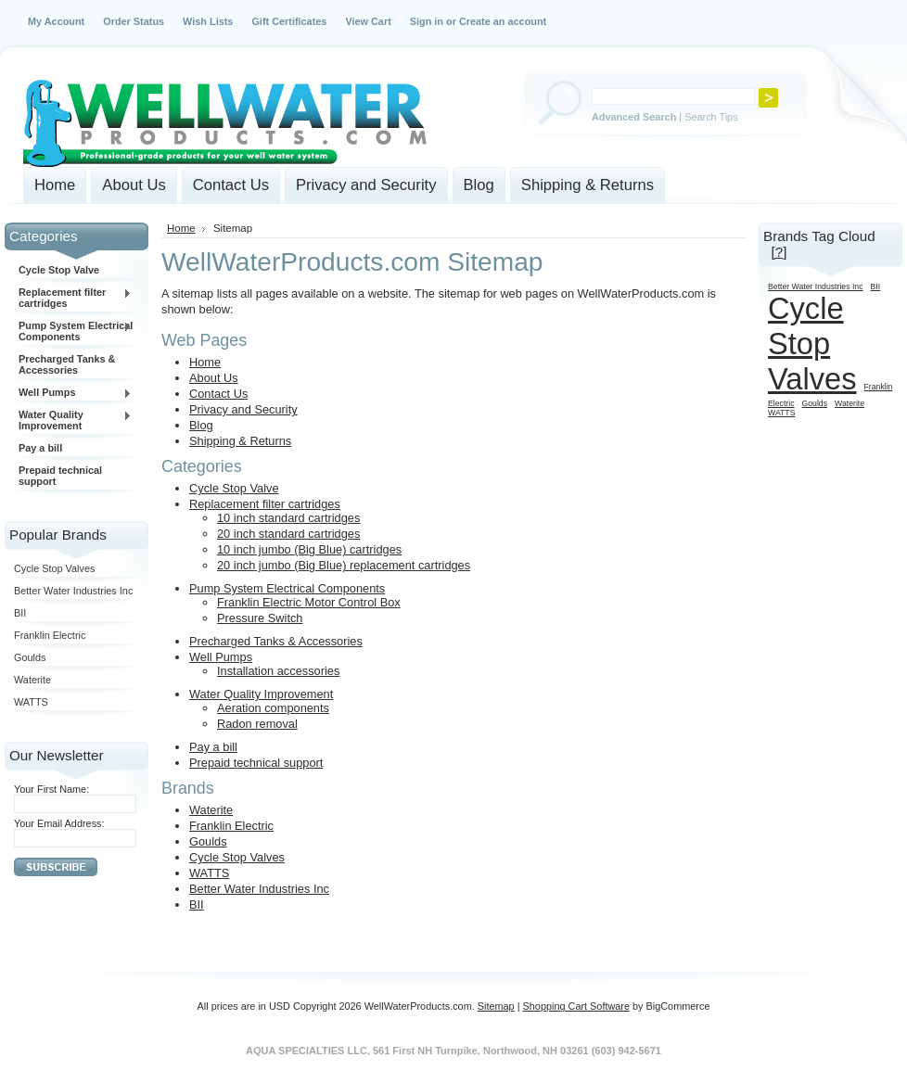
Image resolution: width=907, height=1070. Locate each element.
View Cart (367, 21)
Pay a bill (40, 447)
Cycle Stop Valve (59, 269)
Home (181, 228)
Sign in (426, 21)
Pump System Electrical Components (73, 331)
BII (20, 612)
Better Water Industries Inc (73, 590)
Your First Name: (51, 789)
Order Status (133, 21)
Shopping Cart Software (576, 1006)
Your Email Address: (59, 823)
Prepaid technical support (60, 476)
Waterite (32, 679)
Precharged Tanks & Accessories (67, 364)
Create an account (502, 21)
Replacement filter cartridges (73, 298)
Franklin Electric (49, 635)
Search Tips (710, 116)
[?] (778, 252)
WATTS (31, 701)
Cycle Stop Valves (54, 568)
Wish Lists (208, 21)
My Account (56, 21)
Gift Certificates (288, 21)
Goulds (29, 657)
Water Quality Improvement (73, 420)
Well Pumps (73, 393)
